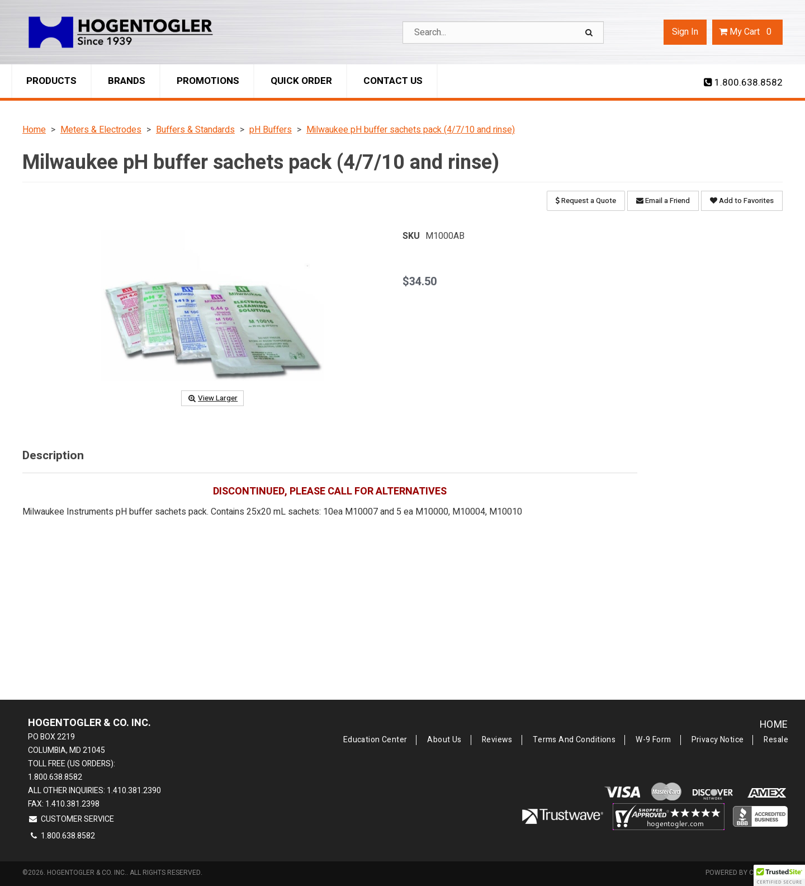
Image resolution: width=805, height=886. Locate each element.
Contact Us (393, 81)
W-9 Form (653, 740)
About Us (444, 740)
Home (774, 724)
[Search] (590, 32)
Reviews (497, 740)
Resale (776, 740)
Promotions (208, 81)
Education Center (375, 740)
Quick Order (301, 81)
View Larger (212, 398)
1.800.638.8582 (743, 82)
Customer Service (71, 819)
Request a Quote (586, 200)
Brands (126, 81)
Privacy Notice (718, 740)
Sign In (685, 32)
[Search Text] (503, 32)
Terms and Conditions (574, 740)
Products (51, 81)
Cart (747, 32)
